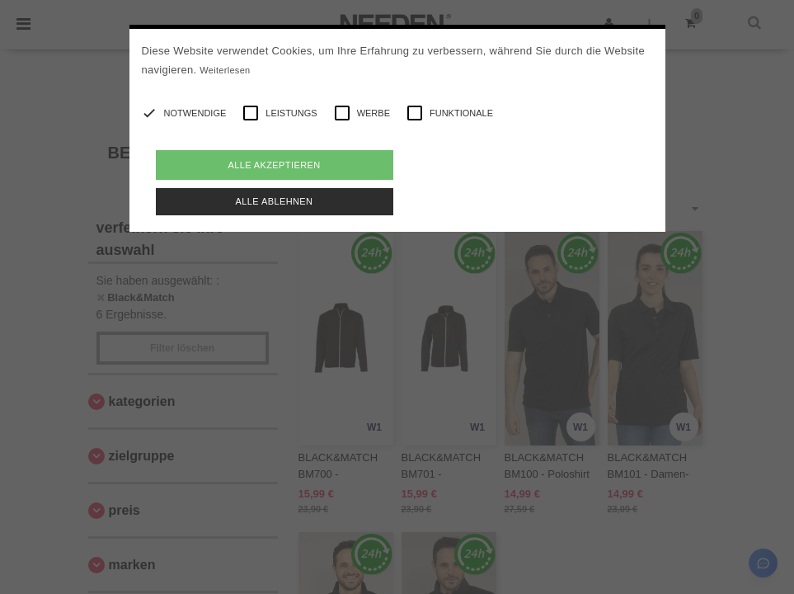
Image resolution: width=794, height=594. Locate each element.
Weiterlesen (225, 70)
